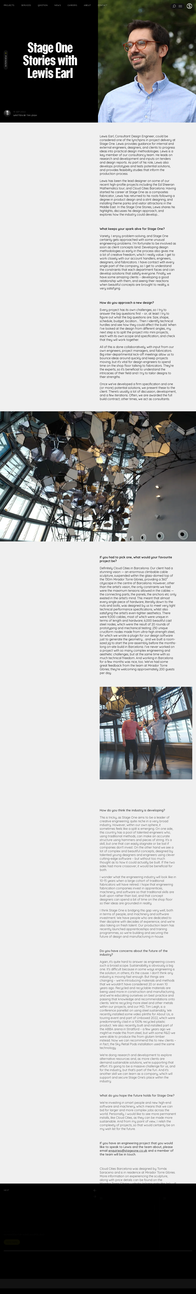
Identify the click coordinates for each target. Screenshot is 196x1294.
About (87, 5)
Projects (9, 5)
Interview (5, 59)
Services (26, 5)
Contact (102, 5)
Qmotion (43, 5)
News (57, 5)
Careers (72, 5)
